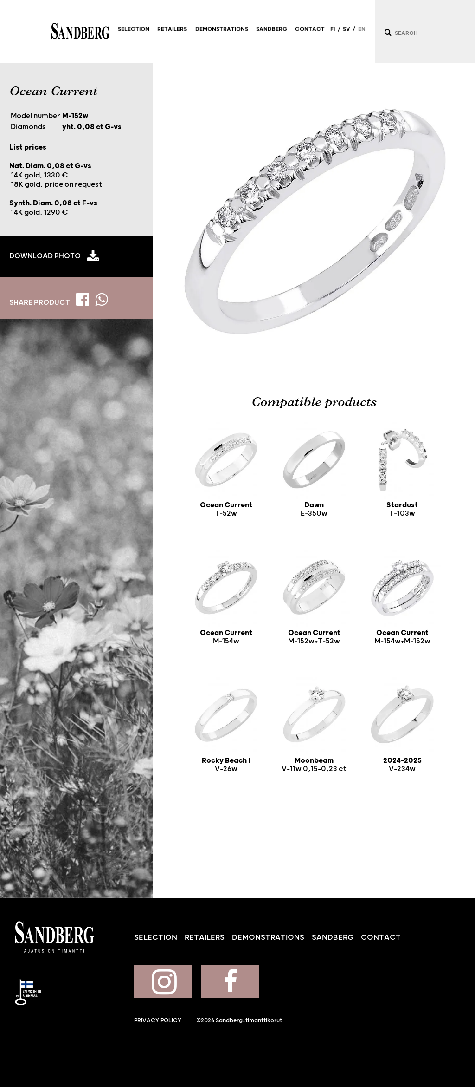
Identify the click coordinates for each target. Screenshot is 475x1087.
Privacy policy (157, 1020)
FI (332, 33)
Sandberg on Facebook (230, 981)
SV (346, 33)
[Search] (387, 32)
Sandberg (80, 31)
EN (362, 33)
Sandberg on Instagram (163, 981)
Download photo (45, 256)
